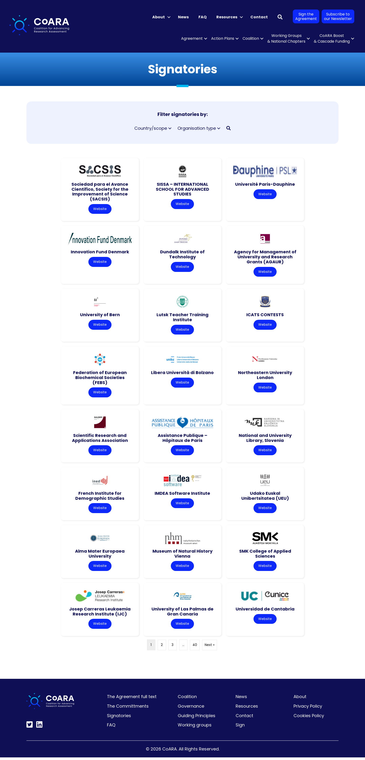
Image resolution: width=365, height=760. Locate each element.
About (158, 17)
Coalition (251, 38)
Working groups (195, 728)
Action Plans (222, 38)
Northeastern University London (265, 376)
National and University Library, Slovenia (265, 439)
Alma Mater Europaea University (100, 555)
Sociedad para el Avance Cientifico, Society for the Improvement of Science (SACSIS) (99, 191)
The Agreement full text (132, 699)
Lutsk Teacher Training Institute (182, 317)
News (183, 17)
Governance (191, 709)
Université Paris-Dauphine (265, 184)
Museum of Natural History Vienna (182, 555)
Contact (259, 17)
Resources (226, 17)
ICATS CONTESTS (265, 315)
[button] (169, 17)
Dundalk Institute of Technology (182, 254)
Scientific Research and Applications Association (100, 439)
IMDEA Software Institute (182, 495)
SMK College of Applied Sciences (265, 555)
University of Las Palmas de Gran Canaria (182, 613)
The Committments (128, 709)
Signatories (119, 718)
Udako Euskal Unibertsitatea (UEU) (265, 497)
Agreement (192, 38)
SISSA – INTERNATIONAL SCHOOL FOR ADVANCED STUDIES (182, 189)
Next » (209, 647)
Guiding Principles (196, 718)
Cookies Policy (309, 718)
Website (100, 209)
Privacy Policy (308, 709)
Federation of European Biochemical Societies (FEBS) (100, 378)
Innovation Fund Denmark (100, 252)
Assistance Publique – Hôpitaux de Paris (182, 439)
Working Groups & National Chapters (286, 38)
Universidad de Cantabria (265, 611)
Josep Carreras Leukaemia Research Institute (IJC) (100, 613)
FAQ (202, 17)
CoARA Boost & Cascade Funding (332, 38)
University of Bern (100, 315)
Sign (240, 728)
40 (195, 647)
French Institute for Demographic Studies (99, 497)
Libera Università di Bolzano (182, 374)
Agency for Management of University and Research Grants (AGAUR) (265, 257)
